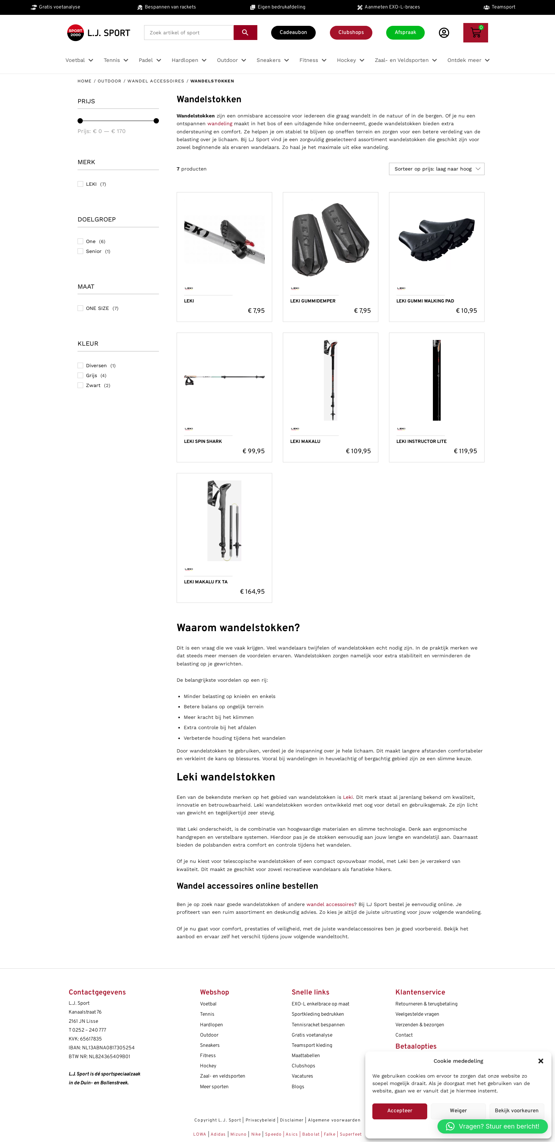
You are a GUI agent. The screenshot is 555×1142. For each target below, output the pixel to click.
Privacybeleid (261, 1120)
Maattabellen (306, 1056)
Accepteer (399, 1111)
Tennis (207, 1014)
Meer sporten (214, 1087)
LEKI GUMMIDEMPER (313, 301)
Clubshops (303, 1066)
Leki (348, 797)
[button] (540, 1061)
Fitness (208, 1056)
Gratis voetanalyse (312, 1035)
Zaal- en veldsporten (222, 1076)
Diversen (96, 365)
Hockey (208, 1066)
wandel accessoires (330, 904)
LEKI (189, 301)
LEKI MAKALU (305, 442)
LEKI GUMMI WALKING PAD (425, 301)
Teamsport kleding (312, 1046)
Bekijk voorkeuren (517, 1111)
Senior (94, 251)
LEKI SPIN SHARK (203, 442)
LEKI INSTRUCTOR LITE (421, 442)
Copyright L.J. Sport (217, 1120)
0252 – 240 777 (89, 1030)
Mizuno (239, 1134)
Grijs (91, 375)
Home (85, 81)
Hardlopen (211, 1025)
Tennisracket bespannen (318, 1025)
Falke (330, 1134)
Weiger (458, 1111)
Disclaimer (292, 1120)
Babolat (311, 1134)
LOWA (200, 1134)
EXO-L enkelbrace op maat (320, 1004)
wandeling (219, 123)
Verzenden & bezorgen (419, 1025)
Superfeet (351, 1134)
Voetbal (208, 1004)
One (91, 241)
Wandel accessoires (156, 81)
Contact (404, 1035)
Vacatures (302, 1076)
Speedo (273, 1134)
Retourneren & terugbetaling (426, 1004)
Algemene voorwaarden (334, 1120)
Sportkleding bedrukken (318, 1014)
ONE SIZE (97, 308)
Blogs (298, 1087)
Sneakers (210, 1046)
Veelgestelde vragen (417, 1014)
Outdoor (110, 81)
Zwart (93, 385)
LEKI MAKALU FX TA (206, 582)
